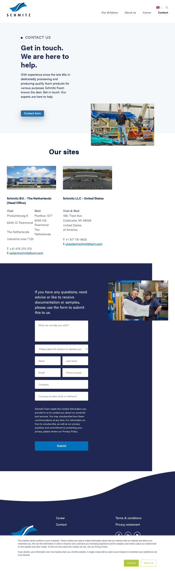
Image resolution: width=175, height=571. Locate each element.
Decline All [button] (148, 563)
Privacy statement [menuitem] (128, 524)
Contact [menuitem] (163, 12)
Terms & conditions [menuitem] (129, 518)
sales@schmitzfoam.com (26, 253)
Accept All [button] (131, 563)
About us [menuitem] (130, 12)
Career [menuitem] (147, 12)
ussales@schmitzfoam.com (83, 244)
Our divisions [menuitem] (110, 12)
